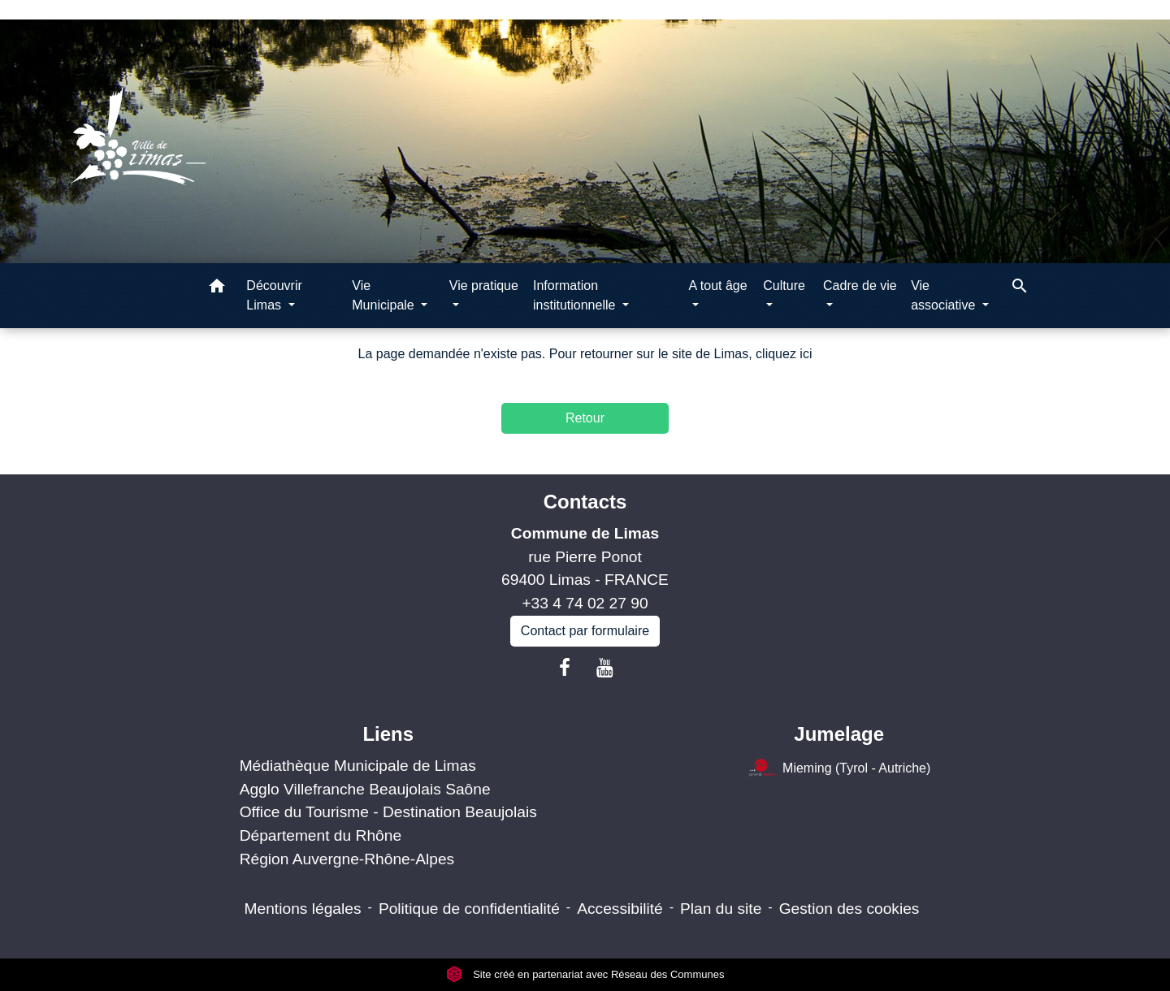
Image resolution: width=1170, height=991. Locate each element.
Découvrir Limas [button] (273, 295)
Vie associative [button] (945, 295)
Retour (585, 418)
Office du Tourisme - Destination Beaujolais (388, 811)
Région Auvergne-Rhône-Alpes (347, 859)
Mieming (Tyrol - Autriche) (839, 769)
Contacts (585, 502)
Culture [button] (784, 285)
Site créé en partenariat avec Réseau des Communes (585, 974)
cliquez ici (784, 354)
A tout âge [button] (718, 285)
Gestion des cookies (849, 908)
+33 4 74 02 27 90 (585, 603)
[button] (217, 289)
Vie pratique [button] (483, 285)
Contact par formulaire (585, 631)
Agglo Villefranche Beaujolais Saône (365, 789)
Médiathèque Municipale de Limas (358, 765)
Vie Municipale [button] (385, 295)
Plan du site (720, 908)
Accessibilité (620, 908)
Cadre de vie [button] (860, 285)
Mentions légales (303, 908)
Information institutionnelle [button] (576, 295)
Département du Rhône (320, 835)
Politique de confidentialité (469, 908)
